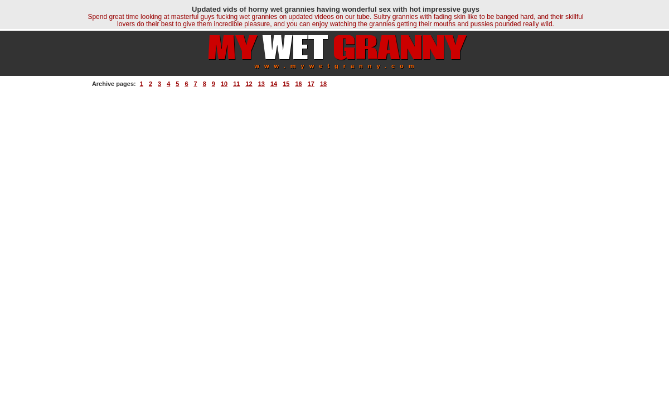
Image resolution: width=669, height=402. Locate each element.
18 (323, 83)
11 (236, 83)
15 (286, 83)
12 (248, 83)
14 (273, 83)
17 (311, 83)
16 (298, 83)
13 (261, 83)
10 (224, 83)
